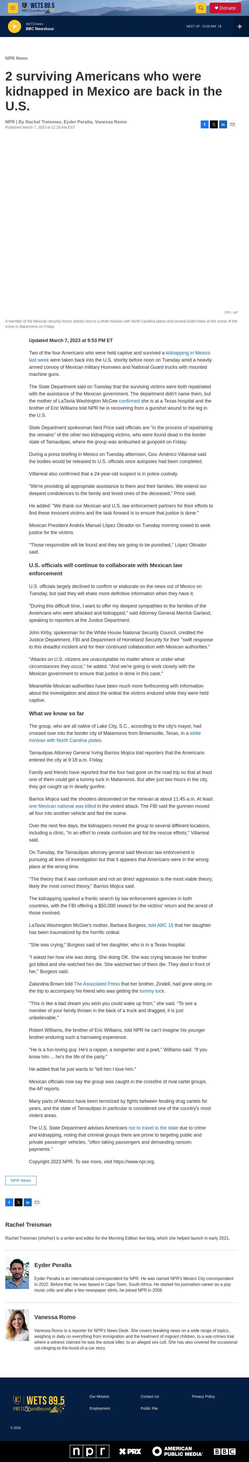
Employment (100, 1408)
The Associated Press (97, 984)
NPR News (16, 58)
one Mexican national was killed (62, 806)
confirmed (129, 401)
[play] (14, 27)
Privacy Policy (203, 1397)
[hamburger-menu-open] (13, 8)
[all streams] (241, 26)
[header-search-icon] (201, 8)
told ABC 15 (160, 925)
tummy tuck (152, 991)
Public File (149, 1408)
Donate (227, 8)
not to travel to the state (153, 1128)
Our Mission (99, 1397)
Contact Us (150, 1397)
